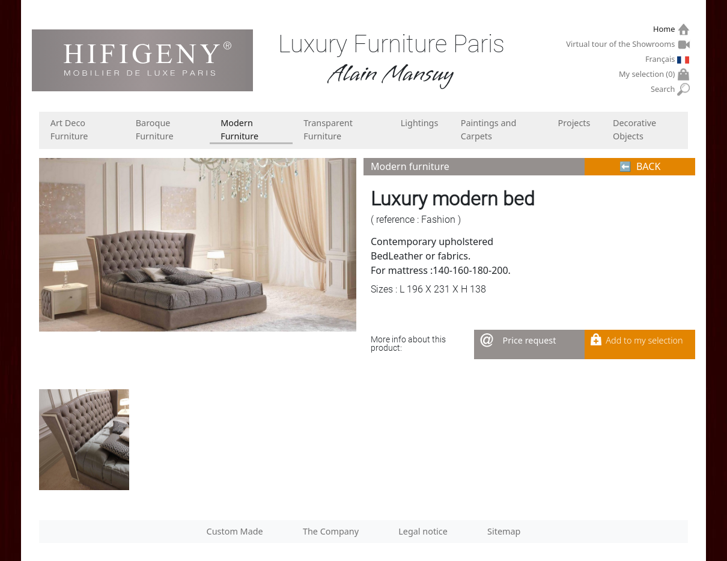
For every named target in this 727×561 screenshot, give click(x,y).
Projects (574, 123)
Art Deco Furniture (69, 129)
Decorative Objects (634, 129)
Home (665, 29)
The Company (331, 531)
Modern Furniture (239, 129)
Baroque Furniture (155, 129)
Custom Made (235, 531)
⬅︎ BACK (640, 166)
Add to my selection (644, 340)
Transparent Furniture (328, 129)
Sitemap (503, 531)
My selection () (648, 74)
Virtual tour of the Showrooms (622, 43)
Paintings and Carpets (489, 129)
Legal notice (423, 531)
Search (664, 89)
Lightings (420, 123)
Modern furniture (410, 166)
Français (661, 58)
